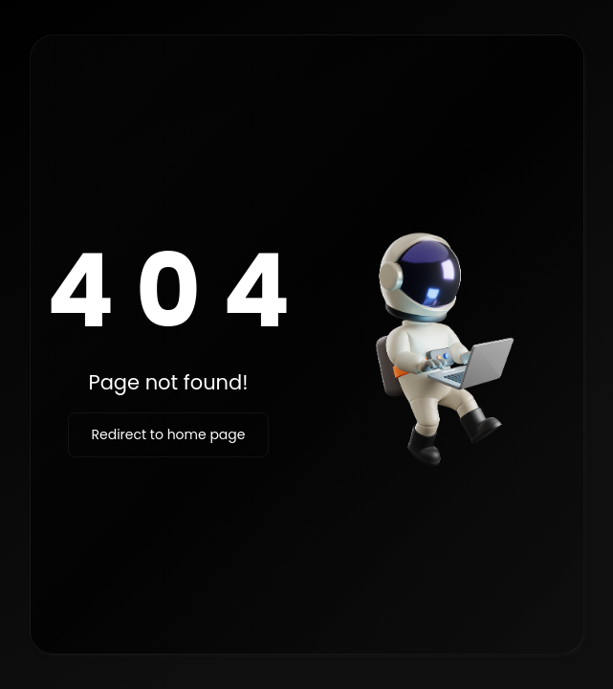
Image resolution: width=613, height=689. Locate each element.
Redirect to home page (169, 434)
